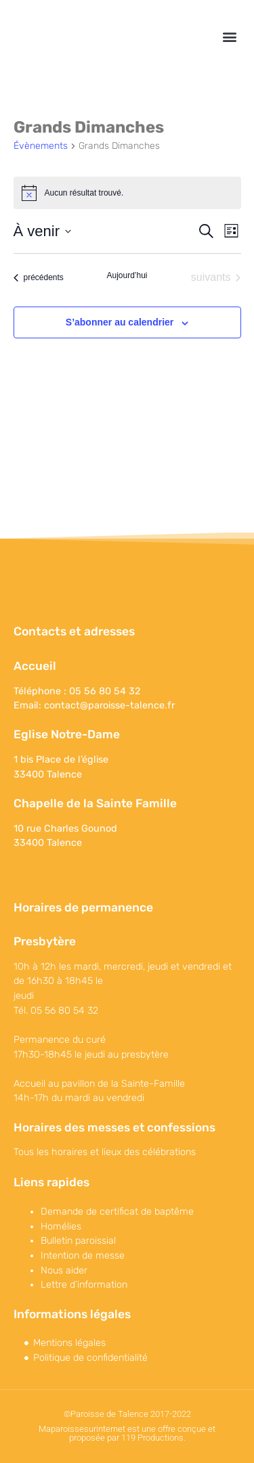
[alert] (127, 193)
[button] (229, 36)
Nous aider (64, 1270)
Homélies (61, 1226)
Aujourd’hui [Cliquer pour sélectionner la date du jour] (126, 275)
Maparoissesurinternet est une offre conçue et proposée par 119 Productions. (127, 1433)
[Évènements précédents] (39, 277)
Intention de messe (83, 1255)
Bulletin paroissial (78, 1240)
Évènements (41, 146)
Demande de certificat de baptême (117, 1211)
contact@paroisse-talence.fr (109, 705)
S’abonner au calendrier (120, 322)
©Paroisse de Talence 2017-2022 (127, 1414)
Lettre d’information (84, 1284)
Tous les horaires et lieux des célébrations (105, 1152)
